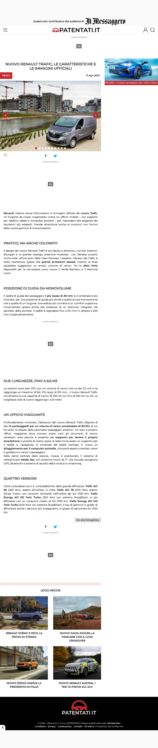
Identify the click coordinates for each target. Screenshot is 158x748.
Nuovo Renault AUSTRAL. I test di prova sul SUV (77, 685)
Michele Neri (113, 723)
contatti (78, 726)
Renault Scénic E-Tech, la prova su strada (24, 635)
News (6, 75)
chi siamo (89, 726)
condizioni (40, 726)
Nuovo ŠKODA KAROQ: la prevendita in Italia (24, 685)
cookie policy (65, 726)
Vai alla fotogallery (87, 520)
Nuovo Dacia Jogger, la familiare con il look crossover (77, 637)
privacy (52, 726)
